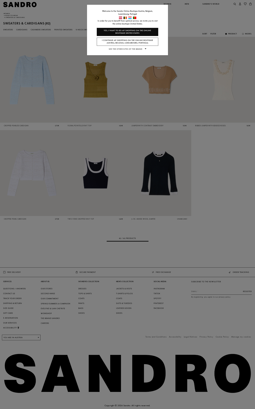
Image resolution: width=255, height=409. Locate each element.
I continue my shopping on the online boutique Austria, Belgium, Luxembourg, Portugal (127, 41)
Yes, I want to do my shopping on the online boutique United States (127, 31)
